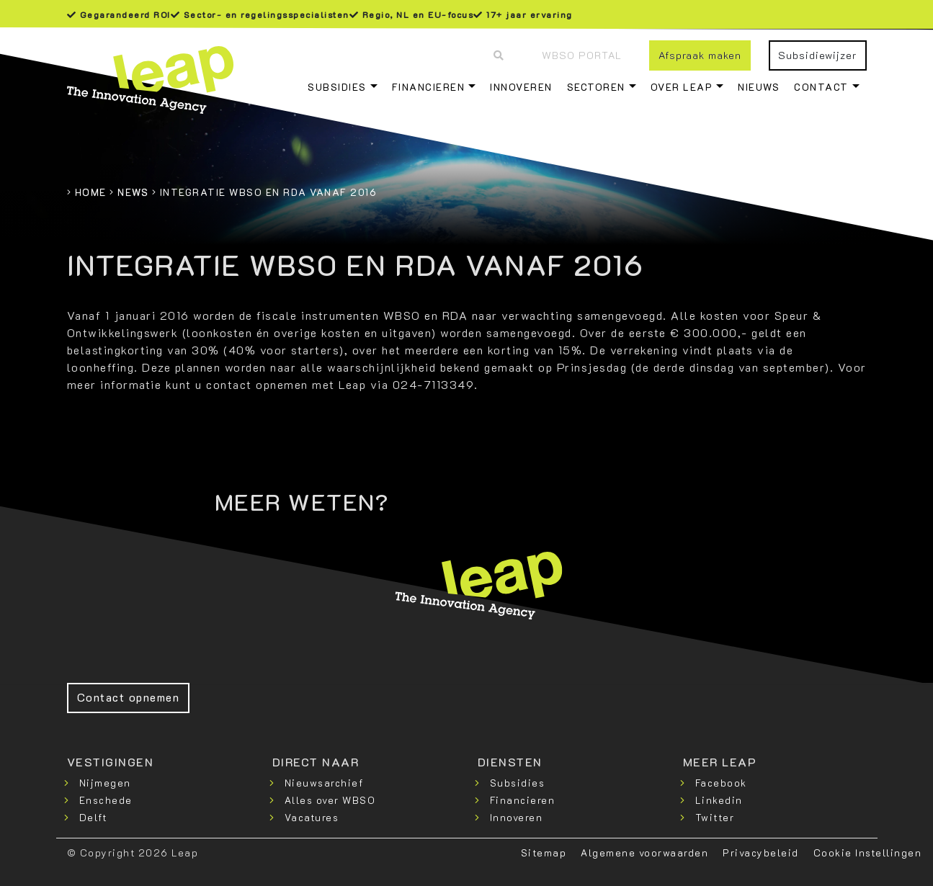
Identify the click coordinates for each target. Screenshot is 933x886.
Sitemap (544, 852)
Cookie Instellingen (867, 852)
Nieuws (759, 87)
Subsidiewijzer (817, 55)
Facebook (721, 783)
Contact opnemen (128, 696)
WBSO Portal (582, 55)
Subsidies (337, 87)
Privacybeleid (761, 852)
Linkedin (719, 800)
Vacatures (312, 817)
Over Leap (682, 87)
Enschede (106, 800)
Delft (93, 817)
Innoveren (521, 87)
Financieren (428, 87)
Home (91, 192)
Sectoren (596, 87)
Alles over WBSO (330, 800)
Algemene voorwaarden (644, 852)
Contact (821, 87)
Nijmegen (105, 783)
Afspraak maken (700, 55)
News (132, 192)
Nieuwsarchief (324, 783)
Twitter (715, 817)
